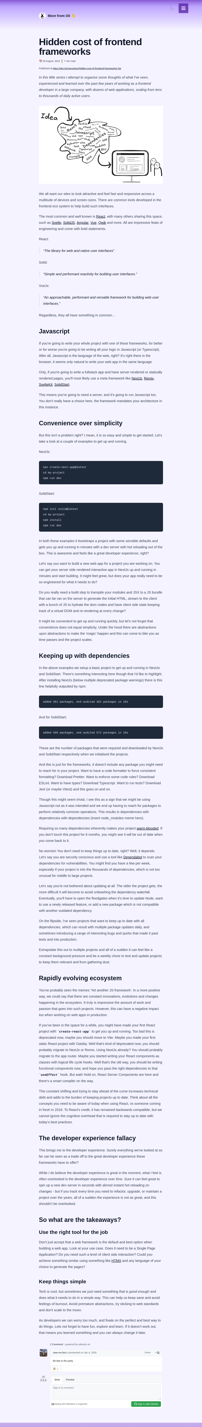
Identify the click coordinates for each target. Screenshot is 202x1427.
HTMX (116, 1261)
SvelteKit (46, 384)
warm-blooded (148, 828)
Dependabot (132, 857)
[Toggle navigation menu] (183, 8)
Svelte (56, 222)
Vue (94, 222)
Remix (149, 378)
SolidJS (69, 222)
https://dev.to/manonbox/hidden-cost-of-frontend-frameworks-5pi (87, 68)
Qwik (102, 222)
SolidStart (61, 384)
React (100, 216)
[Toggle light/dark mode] (172, 8)
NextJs (137, 378)
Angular (83, 222)
